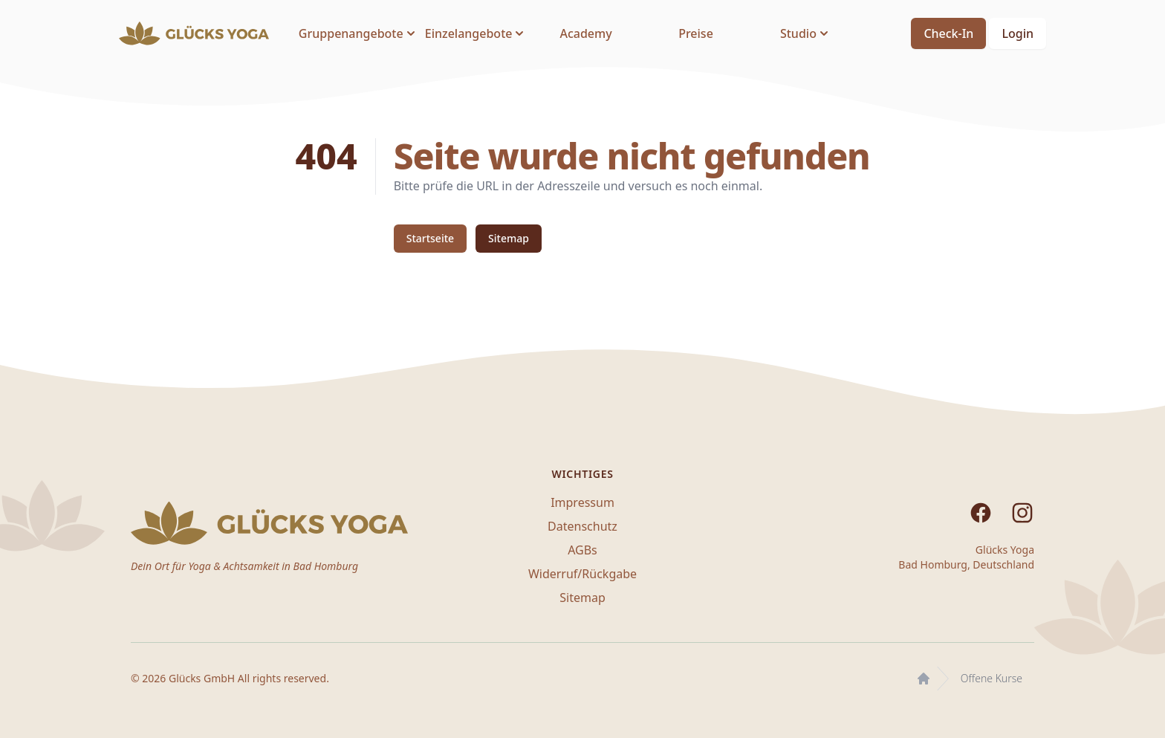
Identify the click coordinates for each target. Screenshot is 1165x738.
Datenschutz (582, 526)
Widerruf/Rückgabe (582, 574)
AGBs (582, 550)
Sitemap (508, 238)
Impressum (582, 502)
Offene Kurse (991, 678)
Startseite (430, 238)
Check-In (948, 33)
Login (1017, 33)
